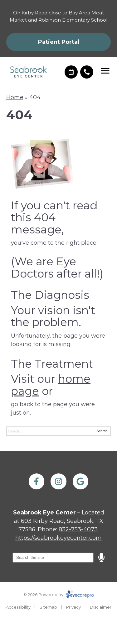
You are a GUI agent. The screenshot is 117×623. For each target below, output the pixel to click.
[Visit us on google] (80, 481)
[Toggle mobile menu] (105, 70)
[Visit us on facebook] (36, 481)
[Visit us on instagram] (58, 481)
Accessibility (18, 607)
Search (101, 431)
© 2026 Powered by (58, 594)
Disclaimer (100, 607)
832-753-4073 (78, 529)
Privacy (73, 607)
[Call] (86, 72)
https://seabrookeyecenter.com (58, 537)
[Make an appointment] (71, 72)
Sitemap (48, 607)
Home (14, 97)
